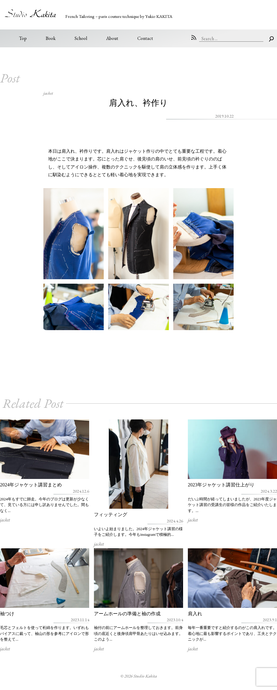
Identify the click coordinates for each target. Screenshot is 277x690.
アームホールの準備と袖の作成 (127, 613)
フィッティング (110, 514)
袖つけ (7, 613)
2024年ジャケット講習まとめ (31, 484)
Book (51, 38)
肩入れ (195, 613)
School (81, 38)
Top (23, 38)
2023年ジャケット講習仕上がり (221, 484)
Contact (145, 38)
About (112, 38)
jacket (48, 93)
